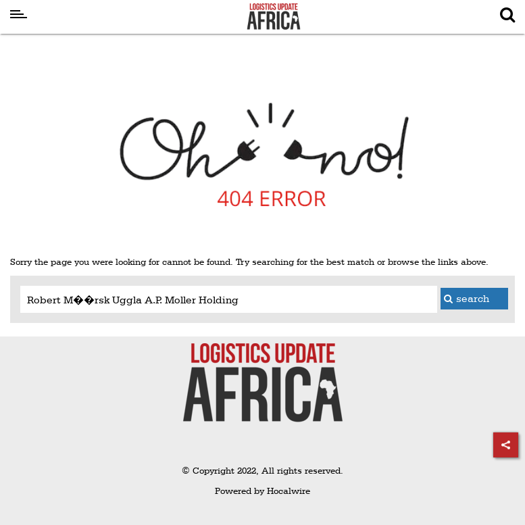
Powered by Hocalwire (262, 490)
